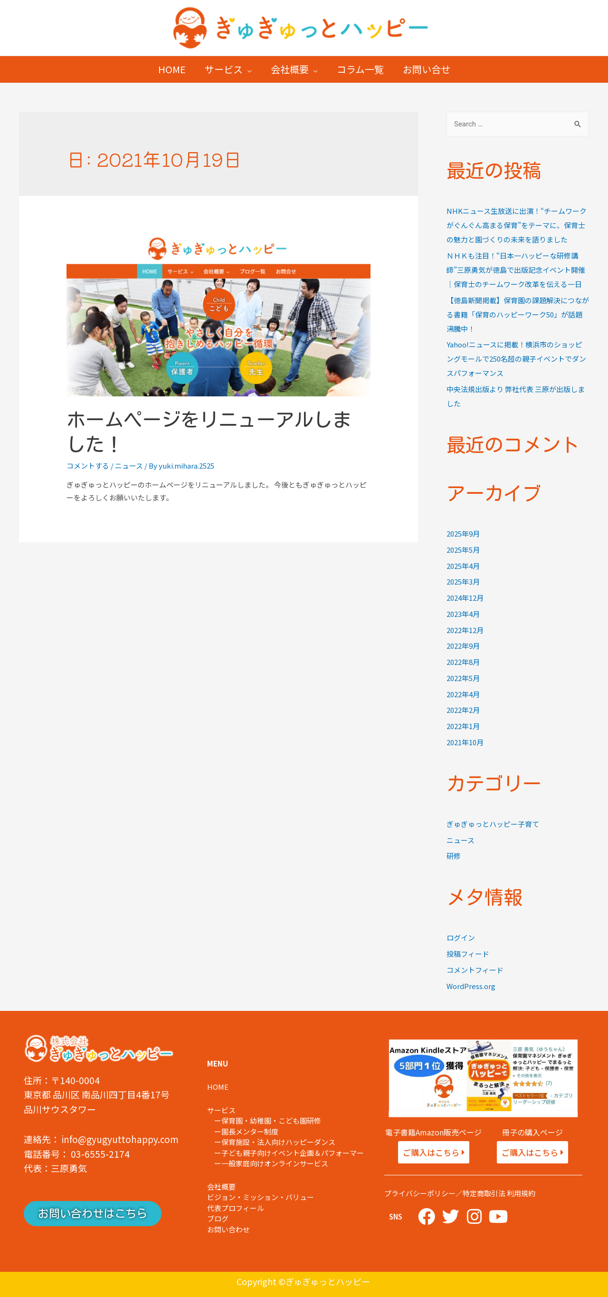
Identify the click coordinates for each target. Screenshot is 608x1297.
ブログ (217, 1218)
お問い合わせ (228, 1229)
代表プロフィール (235, 1208)
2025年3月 (463, 581)
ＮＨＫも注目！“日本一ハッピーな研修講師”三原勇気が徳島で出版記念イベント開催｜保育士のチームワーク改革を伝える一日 (515, 269)
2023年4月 (463, 614)
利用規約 (521, 1193)
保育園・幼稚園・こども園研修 (271, 1120)
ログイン (460, 937)
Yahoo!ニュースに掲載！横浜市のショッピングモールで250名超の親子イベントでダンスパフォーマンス (516, 358)
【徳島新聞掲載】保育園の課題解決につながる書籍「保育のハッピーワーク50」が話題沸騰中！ (517, 314)
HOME (172, 69)
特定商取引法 (484, 1193)
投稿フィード (467, 954)
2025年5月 (463, 550)
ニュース (129, 466)
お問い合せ (426, 69)
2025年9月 (463, 533)
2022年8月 (463, 662)
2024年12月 (465, 598)
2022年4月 (463, 694)
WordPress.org (470, 986)
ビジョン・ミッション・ (246, 1197)
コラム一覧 (360, 69)
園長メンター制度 (249, 1131)
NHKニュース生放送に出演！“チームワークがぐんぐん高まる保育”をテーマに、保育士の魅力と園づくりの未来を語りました (516, 225)
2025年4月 (463, 566)
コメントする (87, 466)
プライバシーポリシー (420, 1193)
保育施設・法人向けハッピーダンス (278, 1142)
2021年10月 (465, 742)
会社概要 (290, 69)
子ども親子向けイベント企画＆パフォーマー (296, 1153)
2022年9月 (463, 646)
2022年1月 (463, 726)
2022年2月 (463, 710)
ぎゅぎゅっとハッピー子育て (492, 824)
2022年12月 (465, 630)
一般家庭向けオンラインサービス (274, 1163)
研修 (453, 856)
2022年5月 (463, 678)
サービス (224, 69)
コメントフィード (475, 970)
